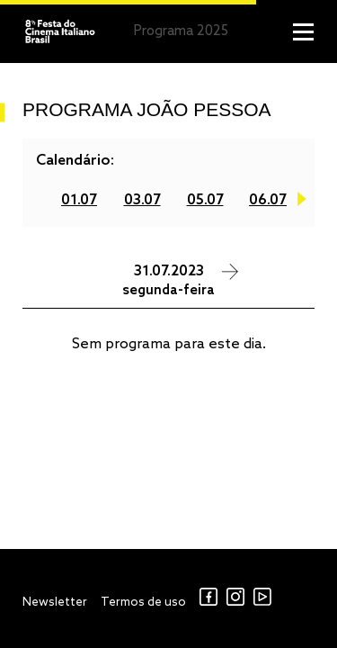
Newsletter (54, 602)
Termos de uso (143, 602)
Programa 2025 (181, 31)
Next (302, 202)
